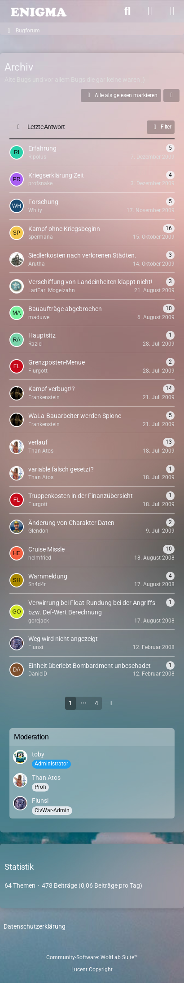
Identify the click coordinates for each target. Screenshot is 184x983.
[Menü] (172, 11)
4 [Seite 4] (96, 703)
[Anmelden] (150, 11)
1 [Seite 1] (70, 703)
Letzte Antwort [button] (46, 126)
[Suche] (127, 11)
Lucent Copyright (92, 969)
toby (38, 754)
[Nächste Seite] (111, 703)
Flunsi (40, 800)
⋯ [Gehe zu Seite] (83, 703)
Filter (160, 127)
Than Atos (46, 777)
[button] (171, 95)
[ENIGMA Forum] (38, 11)
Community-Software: (92, 957)
